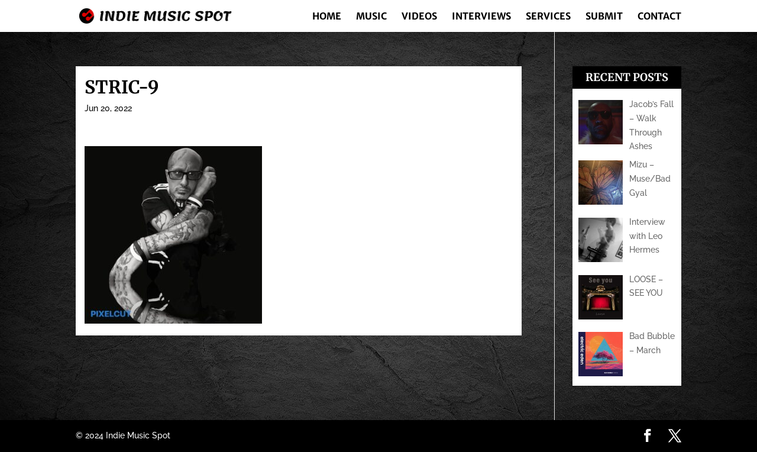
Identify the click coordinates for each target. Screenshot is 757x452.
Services (548, 17)
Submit (604, 17)
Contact (659, 17)
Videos (419, 17)
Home (326, 17)
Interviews (481, 17)
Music (371, 17)
